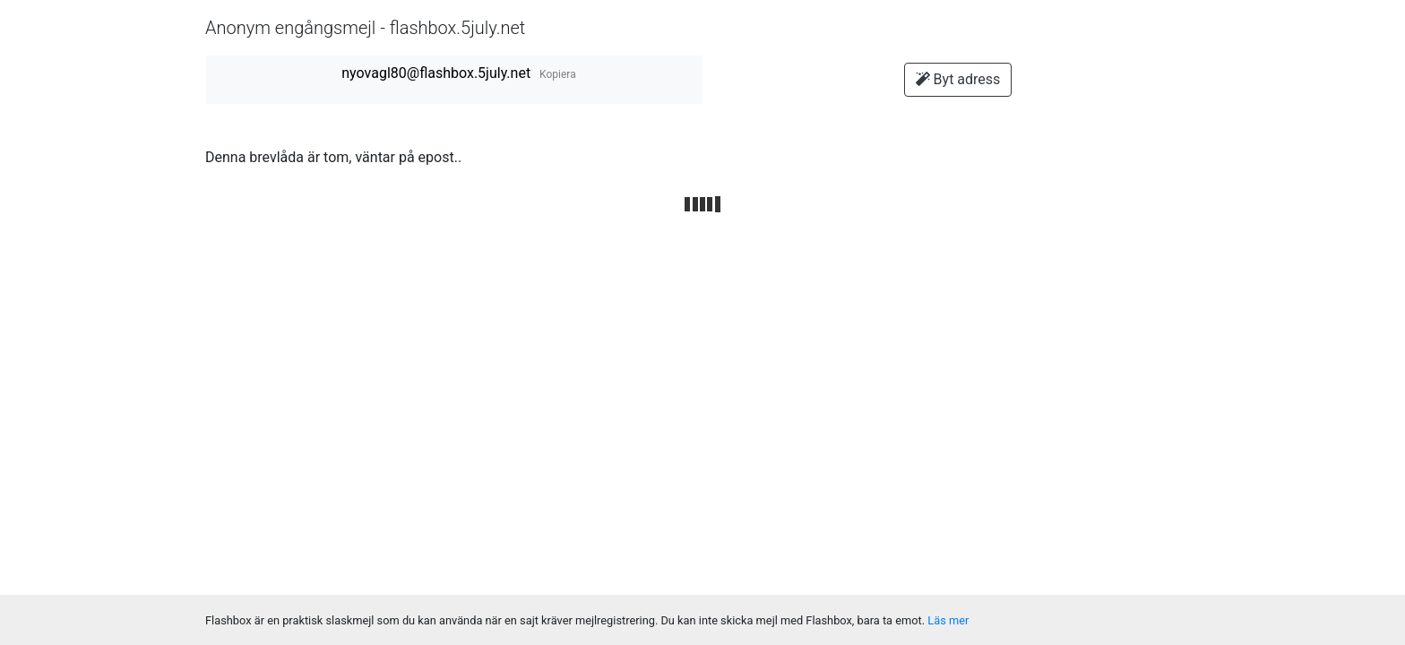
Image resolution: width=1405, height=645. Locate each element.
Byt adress (958, 79)
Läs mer (948, 620)
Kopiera (557, 74)
